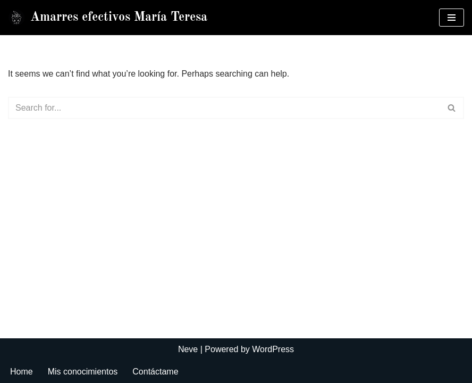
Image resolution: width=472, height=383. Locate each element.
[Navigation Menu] (451, 18)
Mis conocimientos (83, 371)
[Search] (224, 108)
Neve (188, 349)
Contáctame (155, 371)
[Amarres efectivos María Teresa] (107, 17)
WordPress (273, 349)
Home (21, 371)
